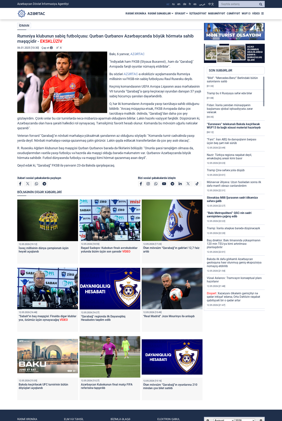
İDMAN (24, 25)
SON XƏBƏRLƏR (220, 70)
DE (184, 4)
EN (178, 4)
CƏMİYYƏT (233, 13)
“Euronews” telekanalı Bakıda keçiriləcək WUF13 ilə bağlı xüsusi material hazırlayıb (234, 125)
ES (195, 4)
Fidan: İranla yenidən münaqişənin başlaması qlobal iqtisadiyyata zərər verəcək (230, 108)
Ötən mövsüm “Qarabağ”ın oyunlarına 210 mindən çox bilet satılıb (170, 386)
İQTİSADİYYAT (197, 13)
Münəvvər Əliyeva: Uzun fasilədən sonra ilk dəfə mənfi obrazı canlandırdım (234, 183)
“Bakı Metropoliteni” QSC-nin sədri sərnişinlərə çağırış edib (229, 214)
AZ (167, 4)
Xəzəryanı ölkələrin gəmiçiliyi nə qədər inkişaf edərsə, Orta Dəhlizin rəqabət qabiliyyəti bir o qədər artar (233, 297)
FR (190, 4)
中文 (211, 4)
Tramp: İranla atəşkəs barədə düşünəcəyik (233, 228)
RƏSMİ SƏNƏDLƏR (160, 13)
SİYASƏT (181, 13)
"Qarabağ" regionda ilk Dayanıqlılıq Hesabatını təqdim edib (103, 318)
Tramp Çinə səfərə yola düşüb (226, 170)
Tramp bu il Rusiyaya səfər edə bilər (229, 93)
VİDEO (256, 13)
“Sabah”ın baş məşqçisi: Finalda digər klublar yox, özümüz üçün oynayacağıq (47, 317)
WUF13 (246, 13)
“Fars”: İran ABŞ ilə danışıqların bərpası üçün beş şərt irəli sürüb (231, 141)
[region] (236, 193)
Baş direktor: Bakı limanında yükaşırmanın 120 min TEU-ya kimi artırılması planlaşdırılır (233, 244)
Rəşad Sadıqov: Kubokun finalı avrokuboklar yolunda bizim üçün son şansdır (109, 249)
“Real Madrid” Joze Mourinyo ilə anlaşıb (169, 316)
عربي (202, 4)
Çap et (47, 47)
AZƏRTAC (137, 54)
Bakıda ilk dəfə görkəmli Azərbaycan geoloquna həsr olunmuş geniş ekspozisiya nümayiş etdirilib (234, 262)
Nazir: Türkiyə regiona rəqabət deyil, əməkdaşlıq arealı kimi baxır (229, 156)
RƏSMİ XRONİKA (136, 13)
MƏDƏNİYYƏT (216, 13)
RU (173, 4)
